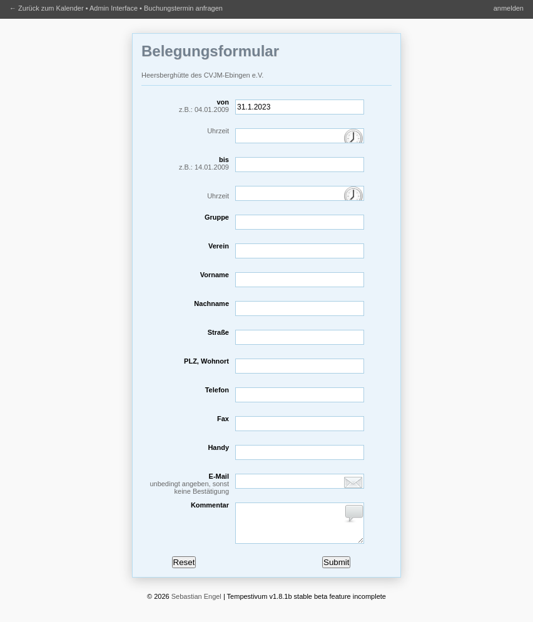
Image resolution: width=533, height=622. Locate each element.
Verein (218, 246)
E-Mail (185, 483)
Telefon (217, 390)
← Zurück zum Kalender (46, 8)
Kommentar (210, 505)
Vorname (214, 274)
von (185, 105)
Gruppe (217, 217)
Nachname (211, 303)
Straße (218, 332)
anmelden (509, 8)
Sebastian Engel (196, 604)
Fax (223, 418)
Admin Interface (113, 8)
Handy (218, 447)
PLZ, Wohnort (206, 361)
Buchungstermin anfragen (183, 8)
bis (185, 163)
